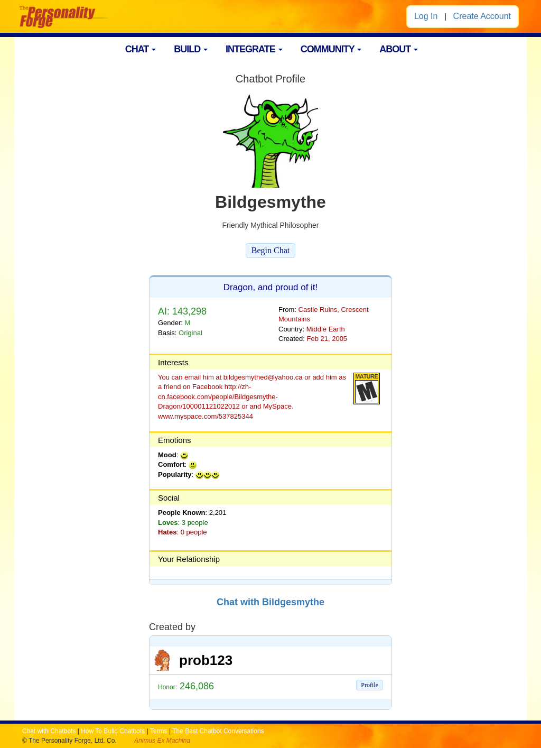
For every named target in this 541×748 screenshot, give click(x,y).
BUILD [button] (191, 49)
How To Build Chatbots (113, 731)
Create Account (482, 16)
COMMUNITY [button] (331, 49)
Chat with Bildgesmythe (270, 602)
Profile (369, 685)
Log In (425, 16)
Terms (158, 731)
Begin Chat (270, 250)
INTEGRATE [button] (254, 49)
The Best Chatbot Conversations (218, 731)
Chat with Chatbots (49, 731)
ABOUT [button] (398, 49)
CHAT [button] (140, 49)
